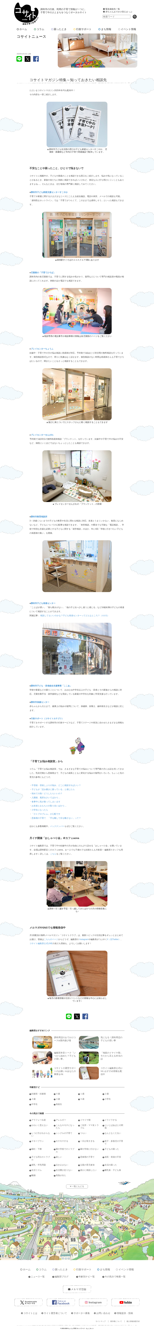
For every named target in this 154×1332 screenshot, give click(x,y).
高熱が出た (61, 1175)
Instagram (84, 939)
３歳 (33, 1099)
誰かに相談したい (89, 1170)
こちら (53, 854)
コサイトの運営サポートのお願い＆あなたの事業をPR (65, 1071)
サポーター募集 (82, 1313)
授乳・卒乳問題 (38, 1165)
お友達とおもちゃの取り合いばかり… (49, 806)
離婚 (34, 1175)
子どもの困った (112, 1149)
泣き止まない (62, 1165)
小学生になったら (40, 810)
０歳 (58, 1094)
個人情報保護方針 (133, 1321)
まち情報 (104, 29)
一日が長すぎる (87, 1141)
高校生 (59, 1104)
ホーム (22, 29)
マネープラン (38, 1141)
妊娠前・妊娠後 (38, 1094)
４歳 (58, 1099)
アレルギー (61, 1120)
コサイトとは (30, 1313)
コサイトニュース (31, 37)
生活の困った (111, 1165)
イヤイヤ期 (86, 1120)
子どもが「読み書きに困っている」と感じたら (53, 789)
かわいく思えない (40, 1125)
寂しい (59, 1157)
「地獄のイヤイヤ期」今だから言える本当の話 (111, 1056)
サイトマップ (101, 1321)
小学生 (108, 1099)
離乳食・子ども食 (113, 1170)
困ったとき (59, 29)
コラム (39, 29)
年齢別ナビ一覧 (87, 1276)
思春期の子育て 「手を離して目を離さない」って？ (56, 818)
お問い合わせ (103, 1313)
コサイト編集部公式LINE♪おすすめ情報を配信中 (111, 1071)
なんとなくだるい (113, 1133)
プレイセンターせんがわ (42, 435)
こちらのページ (51, 939)
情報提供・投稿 (125, 1313)
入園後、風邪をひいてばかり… (46, 797)
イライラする (111, 1120)
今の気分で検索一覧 (115, 1276)
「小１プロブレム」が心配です (46, 814)
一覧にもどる (78, 1186)
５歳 (82, 1099)
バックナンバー (57, 826)
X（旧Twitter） (114, 939)
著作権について (116, 1321)
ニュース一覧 (38, 1276)
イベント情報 (127, 29)
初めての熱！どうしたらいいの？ (47, 793)
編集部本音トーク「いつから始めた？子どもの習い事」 (65, 1056)
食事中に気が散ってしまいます (46, 802)
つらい (83, 1133)
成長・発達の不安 (115, 1157)
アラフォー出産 (39, 1120)
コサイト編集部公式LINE (41, 943)
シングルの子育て (65, 1133)
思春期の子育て (88, 1157)
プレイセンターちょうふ (42, 349)
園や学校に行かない (90, 1149)
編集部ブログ (62, 1276)
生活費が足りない (65, 1170)
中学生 (34, 1104)
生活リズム (36, 1170)
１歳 (82, 1094)
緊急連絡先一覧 (112, 9)
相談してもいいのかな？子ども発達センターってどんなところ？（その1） (74, 615)
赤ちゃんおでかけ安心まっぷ (118, 12)
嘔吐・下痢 (37, 1149)
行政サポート (83, 29)
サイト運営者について (55, 1313)
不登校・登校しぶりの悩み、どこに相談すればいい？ (56, 785)
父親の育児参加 (87, 1165)
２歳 (107, 1094)
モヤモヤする (62, 1141)
